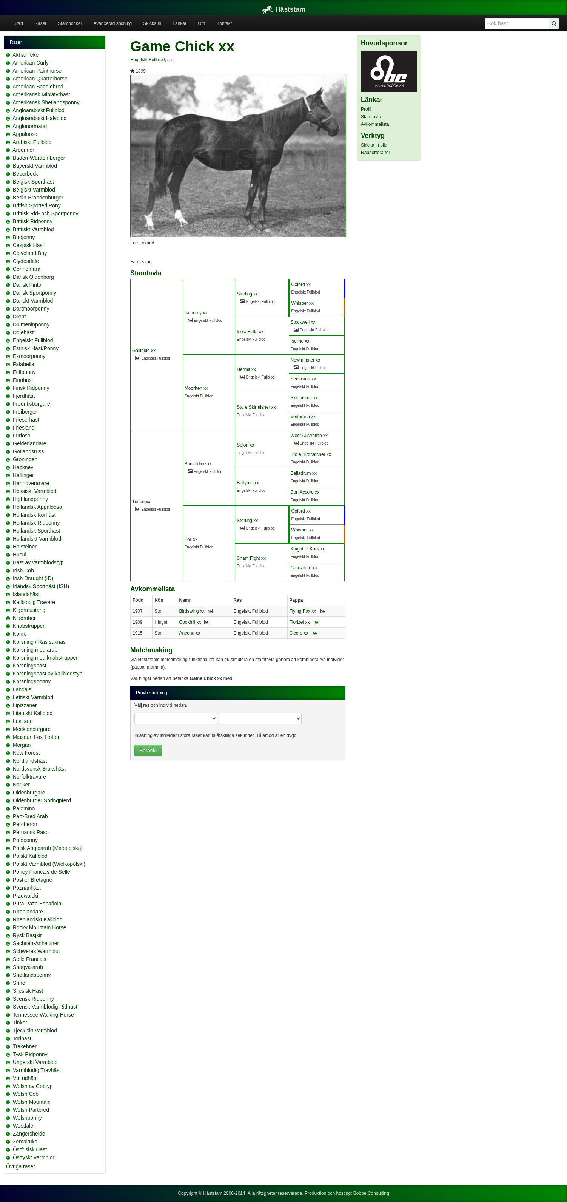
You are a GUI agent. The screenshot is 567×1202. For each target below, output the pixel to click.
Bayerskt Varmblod (35, 166)
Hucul (19, 555)
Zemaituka (25, 1142)
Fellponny (24, 372)
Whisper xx (302, 303)
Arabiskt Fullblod (32, 142)
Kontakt (224, 23)
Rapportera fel (375, 152)
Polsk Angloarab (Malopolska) (48, 848)
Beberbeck (25, 174)
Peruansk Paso (31, 832)
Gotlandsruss (28, 451)
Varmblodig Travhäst (37, 1070)
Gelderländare (29, 443)
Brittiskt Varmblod (33, 229)
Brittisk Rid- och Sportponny (46, 213)
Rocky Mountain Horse (39, 927)
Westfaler (24, 1126)
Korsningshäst (29, 666)
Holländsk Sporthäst (36, 531)
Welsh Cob (26, 1094)
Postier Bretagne (32, 880)
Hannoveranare (31, 483)
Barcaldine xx (198, 464)
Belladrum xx (304, 473)
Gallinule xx (144, 350)
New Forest (26, 753)
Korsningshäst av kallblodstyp (47, 674)
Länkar (179, 23)
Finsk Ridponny (31, 388)
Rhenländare (28, 911)
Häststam (283, 9)
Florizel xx (304, 622)
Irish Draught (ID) (33, 578)
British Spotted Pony (37, 205)
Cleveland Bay (30, 253)
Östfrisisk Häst (30, 1149)
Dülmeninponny (31, 324)
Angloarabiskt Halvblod (39, 118)
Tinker (20, 1023)
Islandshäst (26, 594)
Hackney (23, 467)
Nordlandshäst (30, 761)
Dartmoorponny (31, 309)
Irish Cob (23, 570)
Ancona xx (189, 633)
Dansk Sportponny (34, 293)
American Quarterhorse (40, 79)
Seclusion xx (303, 379)
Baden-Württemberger (39, 158)
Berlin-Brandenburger (38, 198)
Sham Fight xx (251, 558)
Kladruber (24, 618)
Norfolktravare (29, 777)
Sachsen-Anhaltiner (36, 943)
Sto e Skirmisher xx (256, 407)
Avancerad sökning (112, 23)
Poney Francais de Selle (41, 872)
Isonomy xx (196, 312)
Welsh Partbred (31, 1110)
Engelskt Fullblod (33, 340)
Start (18, 23)
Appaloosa (24, 134)
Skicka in (152, 23)
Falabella (23, 364)
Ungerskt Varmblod (35, 1062)
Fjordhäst (24, 396)
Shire (19, 983)
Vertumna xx (303, 416)
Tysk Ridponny (30, 1054)
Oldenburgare (29, 792)
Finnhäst (23, 380)
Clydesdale (26, 261)
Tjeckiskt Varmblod (35, 1030)
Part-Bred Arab (30, 816)
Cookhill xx (190, 622)
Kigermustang (29, 610)
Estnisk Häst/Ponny (36, 348)
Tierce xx (141, 501)
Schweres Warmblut (36, 951)
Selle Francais (29, 959)
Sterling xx (247, 294)
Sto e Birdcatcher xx (311, 454)
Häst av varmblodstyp (38, 562)
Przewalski (25, 896)
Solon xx (245, 445)
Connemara (26, 269)
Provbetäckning (151, 692)
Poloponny (25, 840)
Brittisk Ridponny (32, 221)
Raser (40, 23)
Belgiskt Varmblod (34, 190)
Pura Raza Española (37, 904)
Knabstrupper (29, 626)
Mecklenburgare (32, 729)
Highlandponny (30, 499)
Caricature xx (304, 567)
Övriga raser (20, 1166)
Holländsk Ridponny (36, 523)
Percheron (25, 824)
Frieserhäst (26, 420)
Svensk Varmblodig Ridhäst (45, 1007)
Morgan (22, 745)
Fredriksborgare (31, 404)
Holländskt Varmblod (37, 539)
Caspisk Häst (28, 245)
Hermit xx (246, 369)
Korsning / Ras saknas (39, 642)
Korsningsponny (32, 681)
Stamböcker (70, 23)
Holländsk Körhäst (34, 515)
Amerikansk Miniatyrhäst (41, 94)
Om (201, 23)
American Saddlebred (37, 86)
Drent (19, 317)
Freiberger (25, 412)
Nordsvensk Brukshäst (39, 769)
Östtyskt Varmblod (34, 1157)
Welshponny (27, 1118)
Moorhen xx (196, 388)
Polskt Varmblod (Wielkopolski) (49, 864)
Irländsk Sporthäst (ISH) (41, 586)
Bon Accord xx (305, 492)
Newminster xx (305, 360)
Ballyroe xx (248, 482)
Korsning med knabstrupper (45, 658)
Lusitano (23, 721)
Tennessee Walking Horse (43, 1015)
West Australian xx (309, 435)
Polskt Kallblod (30, 856)
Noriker (21, 785)
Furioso (22, 436)
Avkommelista (375, 124)
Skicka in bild (374, 145)
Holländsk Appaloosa (37, 507)
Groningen (25, 459)
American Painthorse (37, 71)
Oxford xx (301, 284)
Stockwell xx (303, 322)
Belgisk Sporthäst (33, 182)
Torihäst (22, 1038)
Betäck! (148, 751)
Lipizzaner (25, 705)
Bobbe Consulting (371, 1193)
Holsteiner (25, 547)
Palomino (24, 808)
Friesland (24, 428)
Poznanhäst (27, 888)
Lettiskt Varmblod (33, 697)
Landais (22, 689)
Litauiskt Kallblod (32, 713)
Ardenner (23, 150)
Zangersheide (29, 1134)
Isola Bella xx (250, 331)
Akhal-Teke (25, 55)
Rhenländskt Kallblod (38, 919)
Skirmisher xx (304, 397)
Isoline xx (300, 341)
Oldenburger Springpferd (42, 800)
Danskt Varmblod (33, 301)
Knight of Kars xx (308, 549)
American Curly (30, 63)
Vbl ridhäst (25, 1078)
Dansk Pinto (27, 285)
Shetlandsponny (32, 975)
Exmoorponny (29, 356)
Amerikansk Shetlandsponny (45, 102)
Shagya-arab (28, 967)
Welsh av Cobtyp (33, 1086)
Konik (19, 634)
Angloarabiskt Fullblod (38, 110)
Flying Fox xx (307, 611)
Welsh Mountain (32, 1102)
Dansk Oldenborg (33, 277)
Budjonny (24, 237)
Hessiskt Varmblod (35, 491)
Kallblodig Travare (34, 602)
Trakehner (25, 1046)
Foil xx (191, 539)
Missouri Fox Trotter (36, 737)
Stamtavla (371, 116)
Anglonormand (29, 126)
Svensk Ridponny (33, 999)
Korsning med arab (35, 650)
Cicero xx (303, 633)
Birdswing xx (192, 611)
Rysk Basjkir (27, 935)
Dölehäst (23, 332)
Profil (366, 109)
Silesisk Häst (28, 991)
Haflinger (23, 475)
